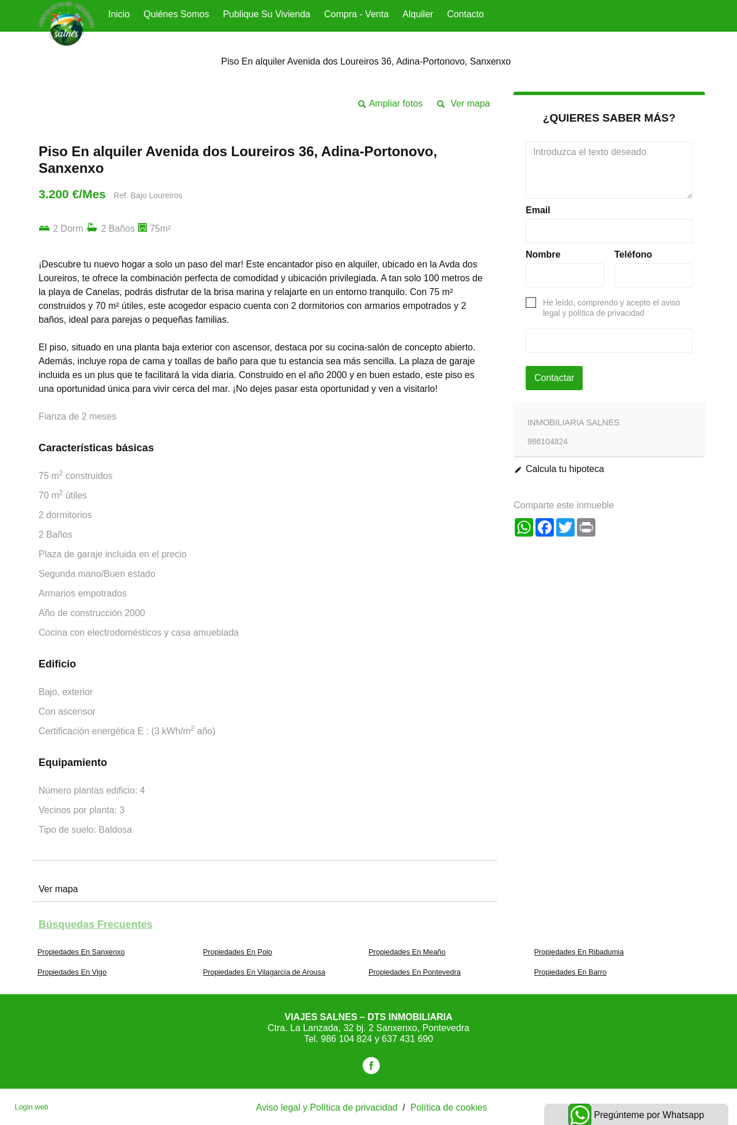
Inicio (119, 14)
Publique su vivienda (266, 14)
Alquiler (417, 14)
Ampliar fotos (396, 103)
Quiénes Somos (176, 14)
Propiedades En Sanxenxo (81, 951)
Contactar (554, 378)
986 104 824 (347, 1039)
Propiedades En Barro (570, 972)
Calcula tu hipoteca (565, 469)
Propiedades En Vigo (72, 972)
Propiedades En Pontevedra (414, 972)
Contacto (465, 14)
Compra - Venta (356, 14)
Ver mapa (470, 103)
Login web (31, 1107)
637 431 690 (407, 1039)
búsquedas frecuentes (96, 924)
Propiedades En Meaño (407, 951)
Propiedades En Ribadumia (579, 951)
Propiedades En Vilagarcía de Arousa (264, 972)
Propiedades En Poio (237, 951)
